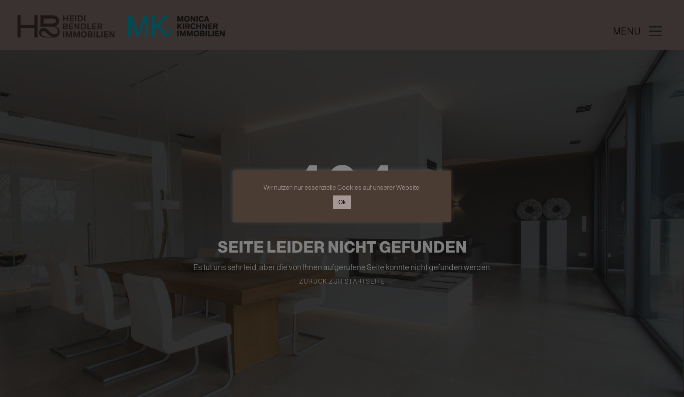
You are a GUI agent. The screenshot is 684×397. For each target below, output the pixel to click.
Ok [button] (342, 202)
